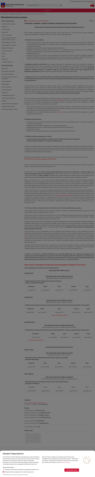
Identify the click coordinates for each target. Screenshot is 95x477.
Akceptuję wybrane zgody (71, 470)
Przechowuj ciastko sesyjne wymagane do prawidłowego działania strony (21, 469)
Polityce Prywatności (65, 462)
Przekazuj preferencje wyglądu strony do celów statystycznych (18, 472)
